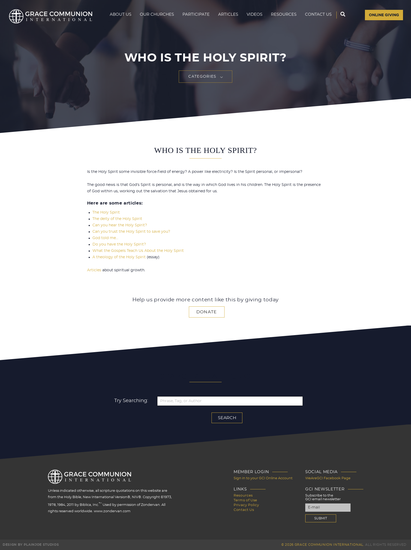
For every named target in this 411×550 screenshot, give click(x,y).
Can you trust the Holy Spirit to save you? (131, 232)
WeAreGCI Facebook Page (328, 478)
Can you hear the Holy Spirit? (119, 225)
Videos (258, 15)
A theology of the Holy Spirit (119, 257)
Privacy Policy (246, 505)
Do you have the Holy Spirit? (119, 244)
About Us (133, 15)
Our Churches (167, 15)
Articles (234, 15)
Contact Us (319, 15)
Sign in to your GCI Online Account (263, 478)
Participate (204, 15)
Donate (206, 312)
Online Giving (384, 15)
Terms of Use (245, 500)
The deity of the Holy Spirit (117, 219)
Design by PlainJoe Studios (31, 544)
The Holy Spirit (106, 212)
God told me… (105, 238)
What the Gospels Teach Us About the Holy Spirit (138, 251)
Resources (286, 15)
